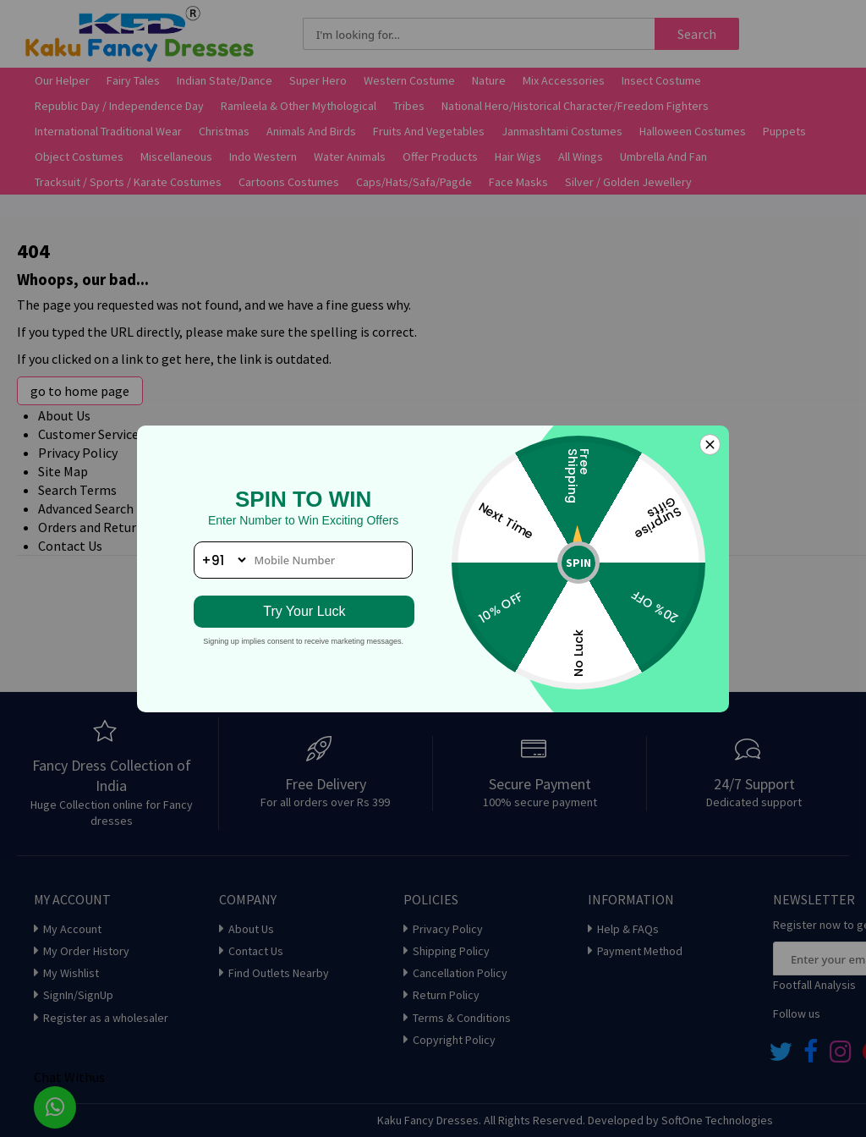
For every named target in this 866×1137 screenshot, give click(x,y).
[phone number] (303, 560)
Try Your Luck (303, 611)
